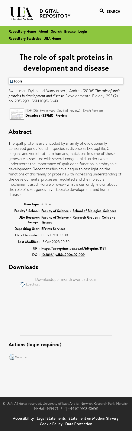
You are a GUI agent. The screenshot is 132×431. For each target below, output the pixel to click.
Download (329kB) (39, 115)
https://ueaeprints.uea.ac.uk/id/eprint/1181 (73, 248)
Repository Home (22, 31)
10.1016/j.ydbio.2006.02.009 (63, 254)
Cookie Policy (51, 424)
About (43, 31)
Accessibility (23, 418)
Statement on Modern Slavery (93, 418)
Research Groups (85, 217)
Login (82, 31)
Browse (70, 31)
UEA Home (52, 38)
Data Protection (78, 424)
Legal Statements (51, 418)
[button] (11, 357)
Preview (61, 115)
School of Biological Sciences (94, 210)
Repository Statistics (25, 38)
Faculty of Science (55, 210)
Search (56, 31)
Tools (16, 81)
